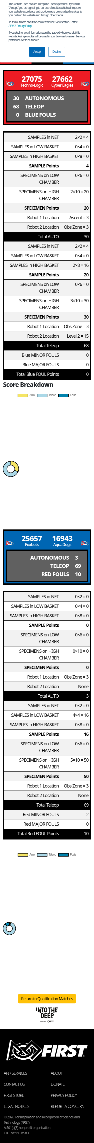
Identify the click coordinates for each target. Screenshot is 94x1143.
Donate (57, 1084)
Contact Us (14, 1084)
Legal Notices (16, 1106)
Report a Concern (67, 1106)
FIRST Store (14, 1095)
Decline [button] (56, 51)
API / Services (15, 1073)
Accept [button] (37, 51)
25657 (32, 538)
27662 (62, 79)
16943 (62, 538)
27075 (32, 79)
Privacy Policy (20, 26)
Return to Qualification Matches (47, 998)
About (56, 1073)
